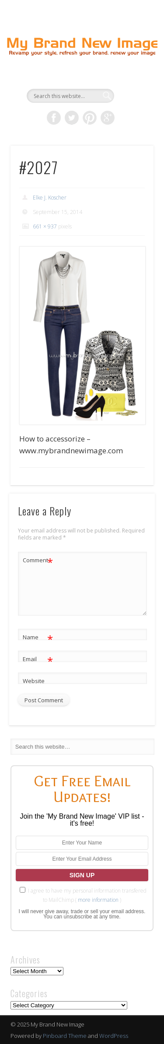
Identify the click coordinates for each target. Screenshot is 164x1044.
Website (34, 681)
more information (98, 900)
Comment (38, 560)
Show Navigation (132, 78)
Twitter (72, 118)
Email (38, 659)
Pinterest (90, 118)
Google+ (108, 118)
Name (38, 637)
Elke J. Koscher (49, 197)
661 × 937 (45, 226)
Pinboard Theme (65, 1036)
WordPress (113, 1036)
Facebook (54, 118)
